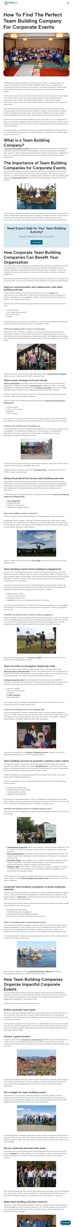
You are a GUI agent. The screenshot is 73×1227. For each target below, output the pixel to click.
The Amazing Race (40, 470)
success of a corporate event (32, 1040)
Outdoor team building (12, 383)
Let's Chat (37, 242)
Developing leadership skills (14, 680)
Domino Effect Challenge (57, 374)
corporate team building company (17, 149)
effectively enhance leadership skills (16, 671)
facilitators (14, 1153)
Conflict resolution (13, 695)
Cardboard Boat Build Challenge (39, 971)
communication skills (18, 178)
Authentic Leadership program (37, 752)
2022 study (22, 897)
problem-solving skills (43, 388)
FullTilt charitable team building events (34, 878)
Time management (13, 501)
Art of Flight (36, 561)
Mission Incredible (34, 658)
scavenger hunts (36, 386)
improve (52, 293)
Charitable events (41, 766)
